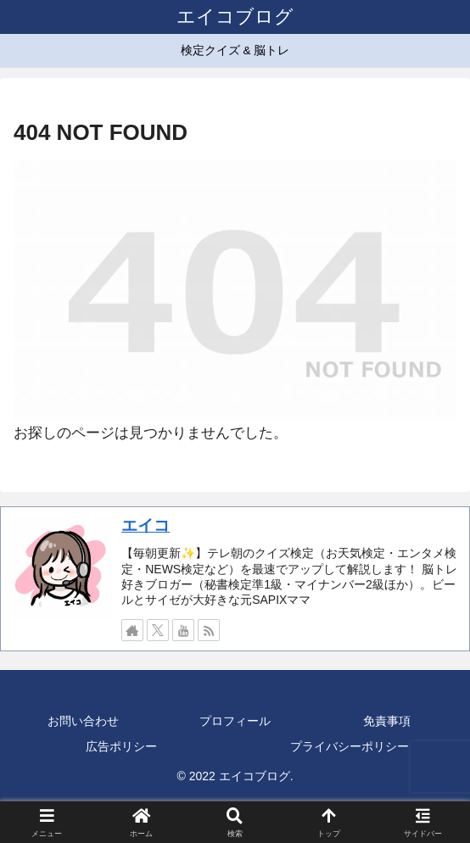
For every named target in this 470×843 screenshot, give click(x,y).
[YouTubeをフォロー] (183, 630)
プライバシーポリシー (349, 746)
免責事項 (387, 721)
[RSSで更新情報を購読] (209, 630)
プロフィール (235, 721)
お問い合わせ (83, 721)
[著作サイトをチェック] (132, 630)
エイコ (145, 525)
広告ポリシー (121, 746)
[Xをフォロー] (158, 630)
